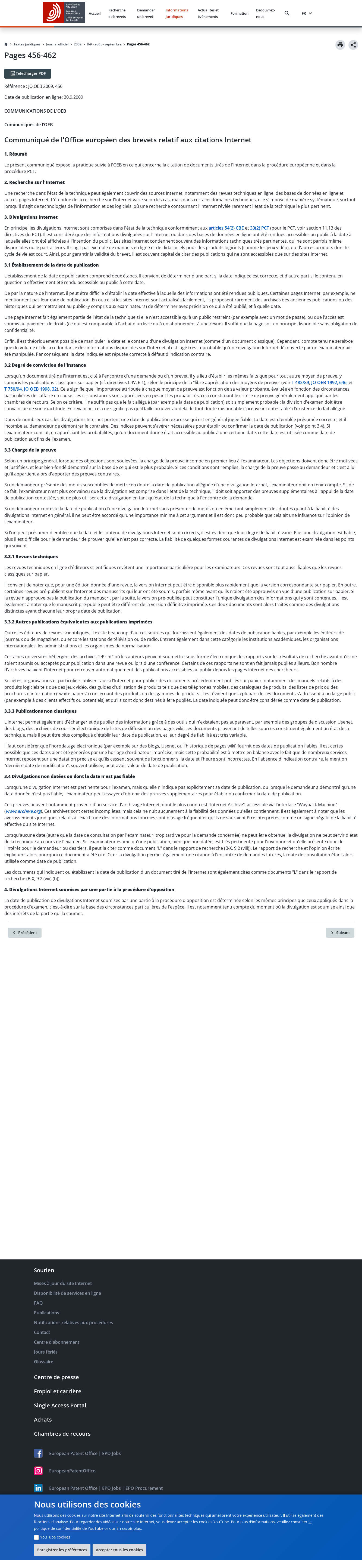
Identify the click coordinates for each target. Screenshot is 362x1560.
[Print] (340, 45)
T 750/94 (13, 389)
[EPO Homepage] (64, 13)
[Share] (353, 45)
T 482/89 (300, 382)
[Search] (288, 13)
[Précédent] (25, 933)
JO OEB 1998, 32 (40, 389)
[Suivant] (340, 933)
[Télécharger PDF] (27, 74)
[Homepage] (6, 44)
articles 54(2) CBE (226, 228)
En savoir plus (129, 1528)
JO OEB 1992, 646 (329, 382)
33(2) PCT (259, 228)
